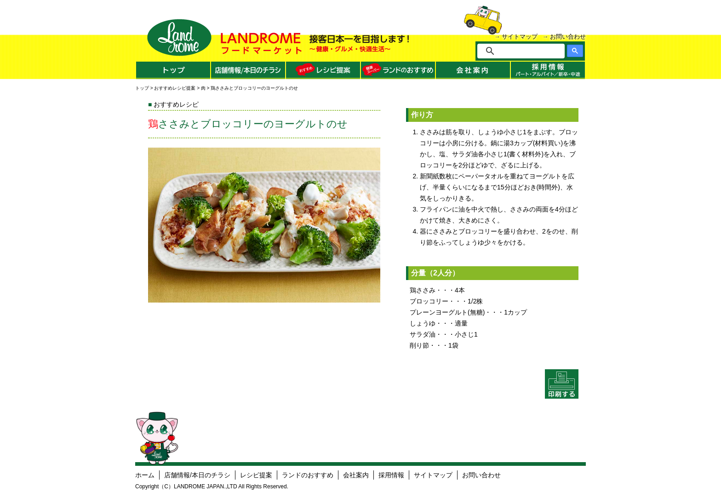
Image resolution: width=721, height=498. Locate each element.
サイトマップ (520, 36)
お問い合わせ (568, 36)
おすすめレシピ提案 (174, 88)
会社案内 (356, 475)
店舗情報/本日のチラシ (197, 475)
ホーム (144, 475)
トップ (142, 88)
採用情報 (391, 475)
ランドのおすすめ (307, 475)
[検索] (527, 51)
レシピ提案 (256, 475)
